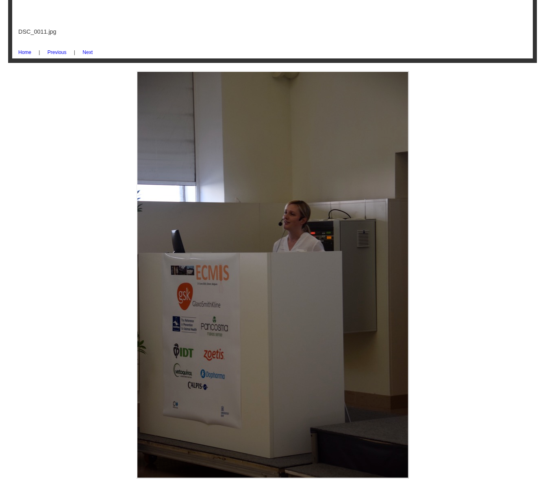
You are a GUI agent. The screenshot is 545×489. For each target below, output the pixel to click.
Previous (57, 52)
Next (88, 52)
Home (24, 52)
